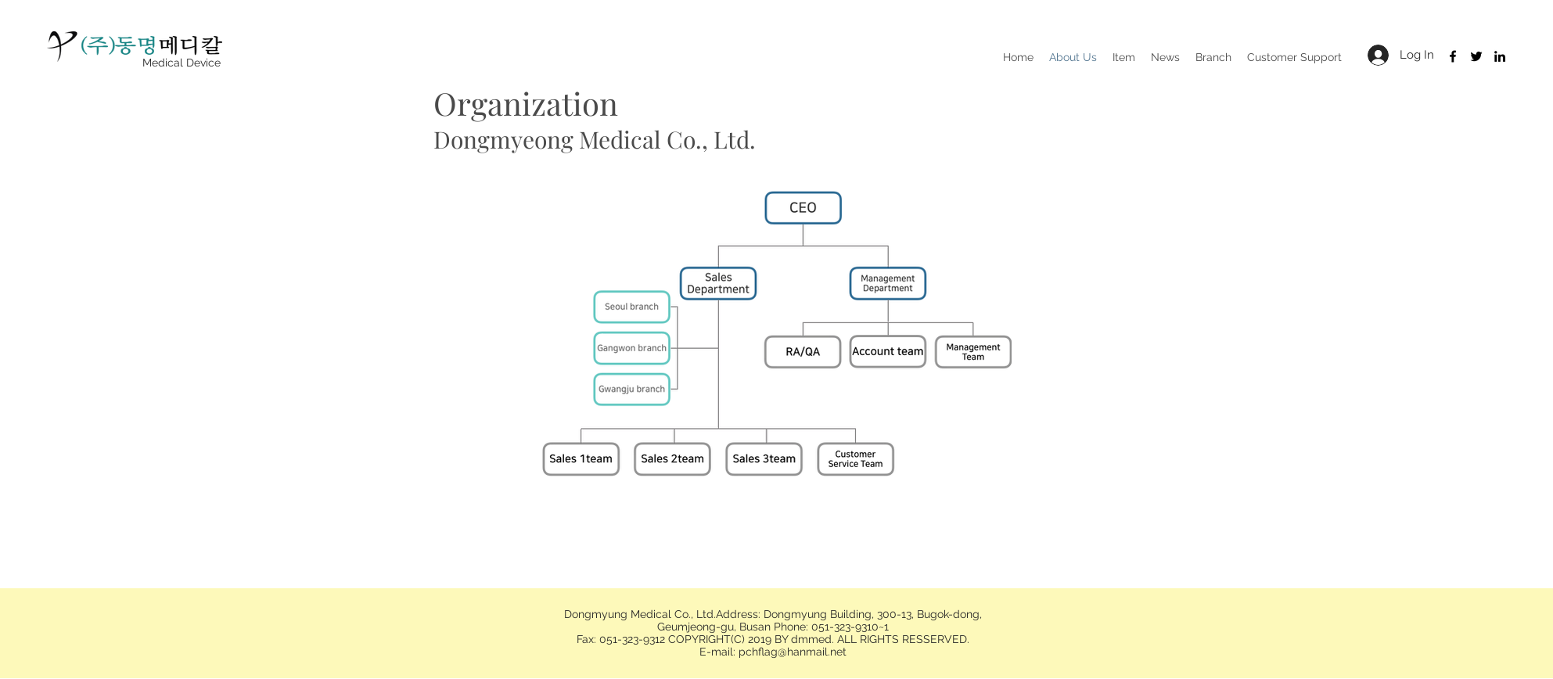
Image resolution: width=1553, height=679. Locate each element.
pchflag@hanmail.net (793, 651)
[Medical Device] (181, 63)
